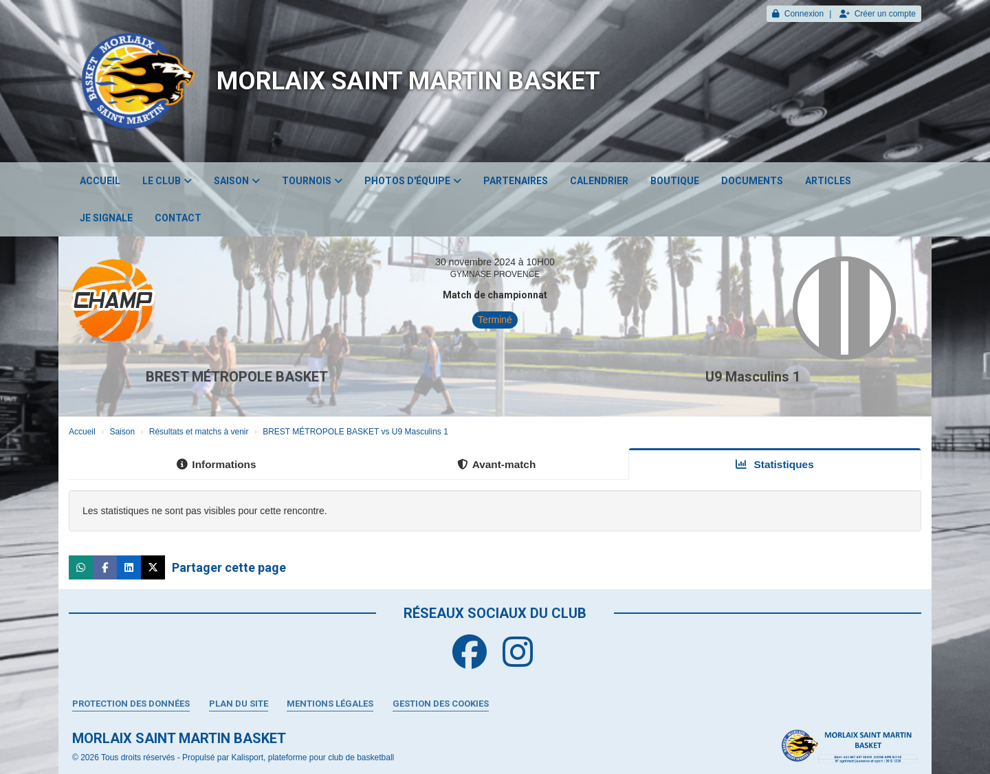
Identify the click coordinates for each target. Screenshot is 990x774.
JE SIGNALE (106, 217)
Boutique (674, 180)
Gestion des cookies (441, 703)
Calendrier (599, 180)
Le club (167, 180)
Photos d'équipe (412, 180)
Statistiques (775, 464)
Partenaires (515, 180)
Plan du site (238, 703)
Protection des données (131, 703)
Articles (828, 180)
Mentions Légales (330, 703)
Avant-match (496, 464)
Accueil (100, 180)
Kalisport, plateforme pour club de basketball (312, 757)
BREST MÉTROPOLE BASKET (237, 376)
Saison (237, 180)
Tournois (312, 180)
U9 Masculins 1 (752, 376)
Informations (216, 464)
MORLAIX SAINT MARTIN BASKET (408, 81)
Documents (752, 180)
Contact (178, 217)
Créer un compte (877, 14)
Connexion (798, 14)
